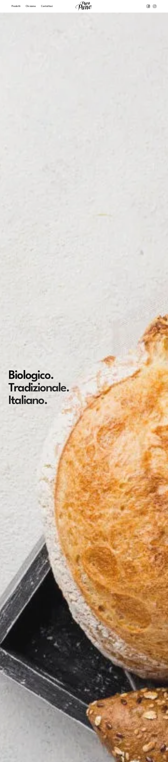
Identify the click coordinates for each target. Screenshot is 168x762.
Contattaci (47, 6)
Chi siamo (31, 6)
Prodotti (16, 6)
